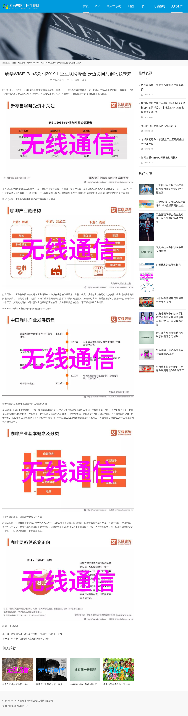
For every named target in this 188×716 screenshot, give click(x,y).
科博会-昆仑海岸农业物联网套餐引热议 (30, 638)
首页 (86, 6)
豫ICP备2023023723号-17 (15, 706)
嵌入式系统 (114, 6)
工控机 (131, 6)
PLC (97, 6)
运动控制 (159, 6)
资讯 (144, 6)
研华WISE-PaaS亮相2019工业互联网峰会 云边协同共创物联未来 (54, 63)
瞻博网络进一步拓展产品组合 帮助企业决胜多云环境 (36, 634)
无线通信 (177, 6)
